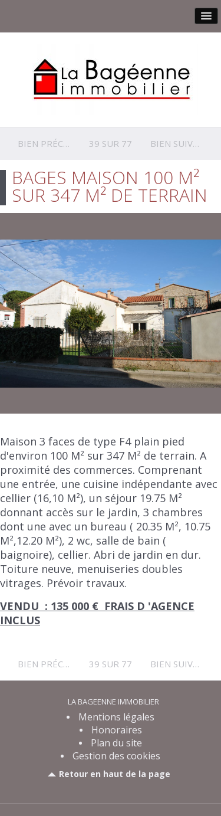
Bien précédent (55, 143)
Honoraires (116, 729)
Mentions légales (116, 716)
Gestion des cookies (116, 755)
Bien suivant (180, 143)
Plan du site (116, 742)
